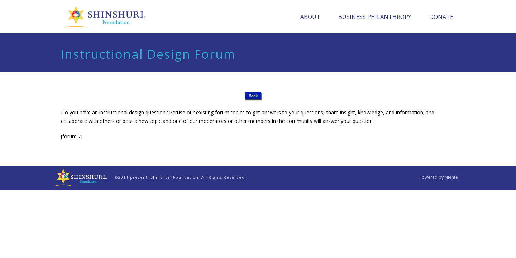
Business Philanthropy (374, 17)
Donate (441, 17)
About (310, 17)
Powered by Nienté (438, 177)
